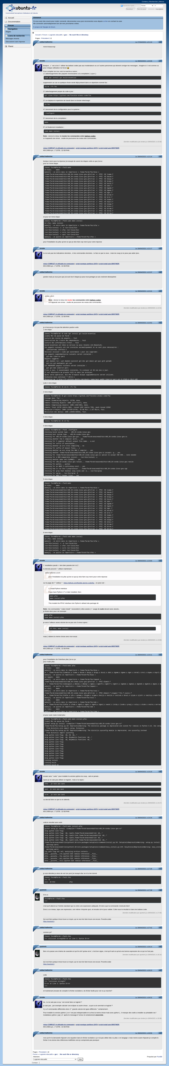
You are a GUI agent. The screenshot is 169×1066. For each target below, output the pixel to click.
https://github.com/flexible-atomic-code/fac (79, 583)
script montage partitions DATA (87, 148)
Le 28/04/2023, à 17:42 (143, 928)
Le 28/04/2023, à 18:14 (143, 947)
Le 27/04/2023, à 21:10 (143, 42)
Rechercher (153, 2)
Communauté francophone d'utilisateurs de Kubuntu (22, 13)
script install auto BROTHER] (109, 148)
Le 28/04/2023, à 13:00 (143, 561)
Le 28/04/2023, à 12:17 (143, 248)
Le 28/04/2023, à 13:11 (143, 655)
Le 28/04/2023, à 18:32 (143, 997)
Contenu (145, 2)
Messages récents (12, 38)
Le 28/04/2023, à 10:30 (143, 61)
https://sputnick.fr (48, 921)
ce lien (105, 21)
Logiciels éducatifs (55, 35)
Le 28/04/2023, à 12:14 (143, 156)
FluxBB (159, 1057)
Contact (35, 1063)
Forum (44, 35)
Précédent (45, 38)
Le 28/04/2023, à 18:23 (143, 970)
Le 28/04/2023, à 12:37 (143, 272)
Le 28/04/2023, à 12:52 (143, 323)
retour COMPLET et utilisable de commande (58, 148)
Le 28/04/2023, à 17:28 (143, 869)
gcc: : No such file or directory (76, 35)
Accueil (38, 35)
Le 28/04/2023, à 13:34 (143, 818)
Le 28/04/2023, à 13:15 (143, 772)
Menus (161, 2)
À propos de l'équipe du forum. (44, 27)
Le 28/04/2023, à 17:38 (143, 890)
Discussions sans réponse (15, 42)
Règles (8, 32)
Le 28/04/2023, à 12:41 (143, 291)
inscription (159, 9)
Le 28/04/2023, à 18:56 (143, 1033)
